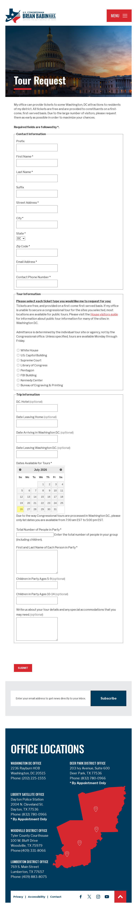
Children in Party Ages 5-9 (40, 579)
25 (61, 503)
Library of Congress (32, 365)
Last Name (24, 172)
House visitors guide (104, 314)
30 (48, 509)
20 (28, 503)
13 (28, 496)
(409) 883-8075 (34, 877)
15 (42, 496)
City (19, 218)
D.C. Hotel (29, 401)
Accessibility (36, 896)
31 (55, 509)
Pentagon (25, 370)
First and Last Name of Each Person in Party (46, 547)
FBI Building (27, 375)
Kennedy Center (30, 380)
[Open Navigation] (125, 15)
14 (35, 496)
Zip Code (23, 246)
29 (42, 509)
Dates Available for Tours (34, 463)
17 (55, 496)
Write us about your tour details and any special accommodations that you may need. (66, 612)
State (21, 233)
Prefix (20, 141)
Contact (55, 896)
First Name (24, 156)
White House (27, 350)
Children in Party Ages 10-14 (42, 594)
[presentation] (41, 652)
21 (35, 503)
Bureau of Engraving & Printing (40, 385)
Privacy (18, 896)
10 (55, 490)
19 (21, 503)
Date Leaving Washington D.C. (43, 448)
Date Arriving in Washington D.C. (44, 432)
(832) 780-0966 (93, 778)
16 (48, 496)
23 (48, 503)
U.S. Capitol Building (32, 355)
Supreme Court (29, 360)
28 (35, 509)
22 (42, 503)
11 (61, 490)
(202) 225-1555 (33, 778)
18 (61, 496)
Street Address (27, 202)
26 (21, 509)
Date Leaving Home (36, 417)
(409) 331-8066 (33, 850)
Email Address (26, 262)
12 (21, 496)
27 (28, 509)
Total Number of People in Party (38, 529)
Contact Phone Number (33, 277)
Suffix (20, 187)
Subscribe (108, 698)
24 (55, 503)
